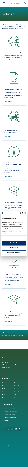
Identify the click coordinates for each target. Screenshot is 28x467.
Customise (14, 247)
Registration (17, 391)
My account (5, 397)
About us (16, 382)
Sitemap (4, 454)
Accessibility (5, 445)
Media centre (5, 394)
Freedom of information (8, 451)
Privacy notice (6, 448)
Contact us (5, 388)
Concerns (16, 388)
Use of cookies (6, 457)
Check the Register (7, 382)
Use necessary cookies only (13, 252)
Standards (16, 385)
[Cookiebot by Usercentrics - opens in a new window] (20, 213)
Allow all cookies (14, 242)
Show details (20, 238)
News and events (6, 385)
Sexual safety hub (18, 397)
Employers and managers (10, 411)
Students (6, 420)
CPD (15, 394)
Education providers (9, 408)
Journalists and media (9, 414)
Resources (5, 391)
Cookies (4, 442)
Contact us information (10, 372)
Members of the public (10, 417)
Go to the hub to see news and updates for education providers (14, 336)
